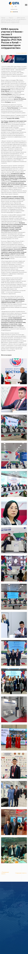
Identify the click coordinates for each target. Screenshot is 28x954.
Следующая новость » (21, 873)
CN (15, 6)
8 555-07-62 (14, 11)
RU (12, 6)
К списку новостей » (21, 53)
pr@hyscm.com (14, 9)
